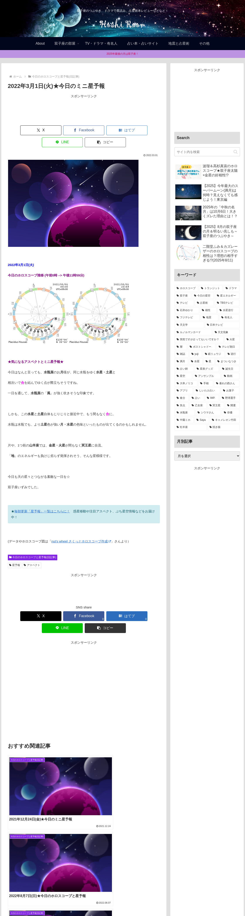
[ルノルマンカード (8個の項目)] (193, 332)
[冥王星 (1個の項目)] (216, 405)
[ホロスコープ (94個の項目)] (186, 288)
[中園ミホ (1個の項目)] (184, 420)
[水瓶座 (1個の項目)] (185, 412)
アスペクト (32, 553)
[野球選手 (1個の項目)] (230, 398)
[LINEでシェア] (114, 130)
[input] (207, 151)
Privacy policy (126, 902)
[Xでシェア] (22, 130)
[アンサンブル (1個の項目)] (207, 376)
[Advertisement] (84, 110)
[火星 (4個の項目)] (232, 339)
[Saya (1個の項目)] (201, 420)
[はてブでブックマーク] (83, 130)
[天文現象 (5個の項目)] (226, 332)
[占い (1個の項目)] (197, 398)
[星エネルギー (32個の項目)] (227, 296)
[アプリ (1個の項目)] (184, 390)
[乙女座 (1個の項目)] (198, 405)
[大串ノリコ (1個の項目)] (186, 383)
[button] (145, 130)
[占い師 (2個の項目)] (184, 369)
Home (96, 902)
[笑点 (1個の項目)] (182, 405)
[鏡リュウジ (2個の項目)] (214, 354)
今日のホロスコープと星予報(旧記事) (32, 545)
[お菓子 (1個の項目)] (230, 390)
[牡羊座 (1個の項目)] (191, 427)
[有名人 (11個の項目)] (229, 317)
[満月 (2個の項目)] (181, 361)
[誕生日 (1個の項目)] (230, 369)
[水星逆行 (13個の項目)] (229, 310)
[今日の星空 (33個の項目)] (203, 296)
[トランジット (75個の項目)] (211, 288)
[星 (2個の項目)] (209, 361)
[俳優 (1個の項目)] (231, 412)
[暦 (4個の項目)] (181, 347)
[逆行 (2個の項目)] (233, 354)
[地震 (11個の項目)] (209, 317)
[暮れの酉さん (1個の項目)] (227, 383)
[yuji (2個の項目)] (195, 354)
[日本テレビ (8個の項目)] (222, 325)
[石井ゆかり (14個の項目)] (187, 310)
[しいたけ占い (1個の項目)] (207, 390)
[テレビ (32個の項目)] (184, 303)
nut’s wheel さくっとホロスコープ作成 (81, 529)
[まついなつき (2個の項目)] (227, 361)
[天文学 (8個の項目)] (189, 325)
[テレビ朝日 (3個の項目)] (228, 347)
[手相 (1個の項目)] (205, 383)
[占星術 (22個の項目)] (204, 303)
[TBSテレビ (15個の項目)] (227, 303)
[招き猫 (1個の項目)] (224, 427)
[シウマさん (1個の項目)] (208, 412)
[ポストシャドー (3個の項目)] (202, 347)
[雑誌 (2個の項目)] (182, 354)
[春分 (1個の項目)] (182, 398)
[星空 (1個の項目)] (183, 376)
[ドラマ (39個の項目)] (232, 288)
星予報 (14, 553)
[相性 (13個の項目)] (208, 310)
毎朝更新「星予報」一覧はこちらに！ (42, 499)
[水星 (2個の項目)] (196, 361)
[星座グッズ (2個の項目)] (207, 369)
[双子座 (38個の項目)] (183, 296)
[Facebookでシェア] (53, 130)
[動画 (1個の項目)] (231, 376)
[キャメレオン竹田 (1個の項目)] (224, 420)
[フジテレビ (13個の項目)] (187, 317)
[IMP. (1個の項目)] (212, 398)
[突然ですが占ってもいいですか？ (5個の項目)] (199, 339)
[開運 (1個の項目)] (232, 405)
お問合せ (147, 902)
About (109, 902)
